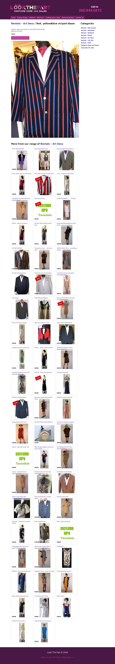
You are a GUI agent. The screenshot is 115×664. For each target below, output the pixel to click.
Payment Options (68, 17)
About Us (40, 17)
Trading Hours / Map (53, 17)
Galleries (32, 17)
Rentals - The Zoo (87, 40)
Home (13, 17)
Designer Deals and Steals (90, 45)
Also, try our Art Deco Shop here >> (57, 657)
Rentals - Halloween (88, 30)
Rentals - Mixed (86, 35)
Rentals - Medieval (87, 33)
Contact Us (79, 17)
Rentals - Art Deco (22, 23)
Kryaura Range (22, 17)
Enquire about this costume (20, 38)
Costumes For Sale (87, 48)
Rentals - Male (86, 43)
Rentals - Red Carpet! (88, 28)
